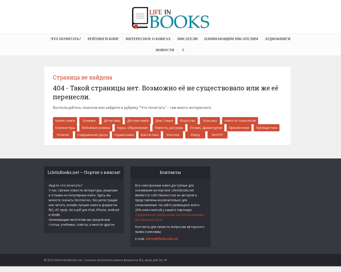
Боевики (89, 120)
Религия (63, 135)
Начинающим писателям (231, 39)
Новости (165, 50)
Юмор (195, 135)
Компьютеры (65, 128)
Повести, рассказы (169, 128)
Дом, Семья (164, 120)
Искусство (187, 120)
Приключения (239, 128)
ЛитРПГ (217, 135)
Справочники (124, 135)
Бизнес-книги (65, 120)
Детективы (112, 120)
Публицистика (266, 128)
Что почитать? (66, 39)
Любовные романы (96, 128)
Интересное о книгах (148, 39)
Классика (210, 120)
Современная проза (92, 135)
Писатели (187, 39)
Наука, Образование (132, 128)
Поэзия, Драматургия (206, 128)
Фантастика (150, 135)
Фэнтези (173, 135)
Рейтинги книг (103, 39)
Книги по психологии (240, 120)
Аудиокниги (277, 39)
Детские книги (138, 120)
